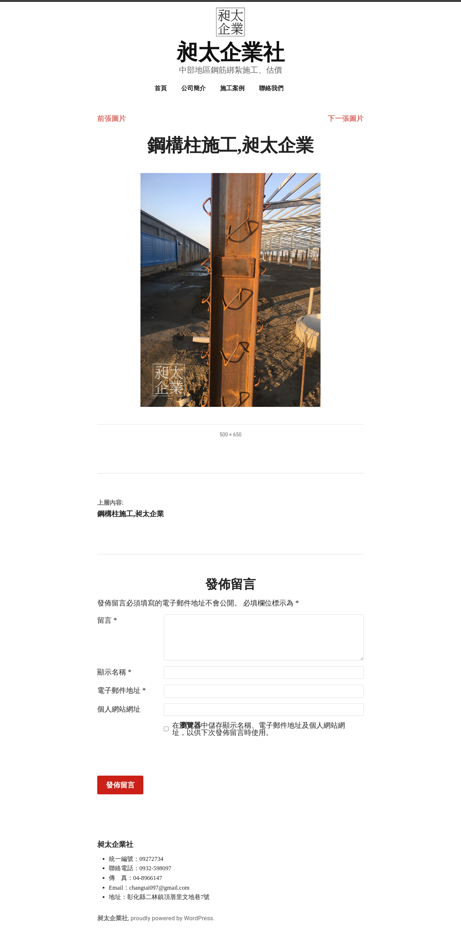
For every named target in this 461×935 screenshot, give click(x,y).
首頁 (161, 88)
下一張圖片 (346, 118)
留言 (107, 620)
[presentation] (152, 756)
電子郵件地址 (121, 690)
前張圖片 (111, 118)
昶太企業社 (230, 52)
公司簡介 (193, 88)
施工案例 (232, 88)
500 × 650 (230, 434)
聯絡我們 (271, 88)
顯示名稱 (114, 672)
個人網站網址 (118, 709)
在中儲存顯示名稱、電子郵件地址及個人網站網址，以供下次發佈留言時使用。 (258, 729)
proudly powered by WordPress (171, 918)
